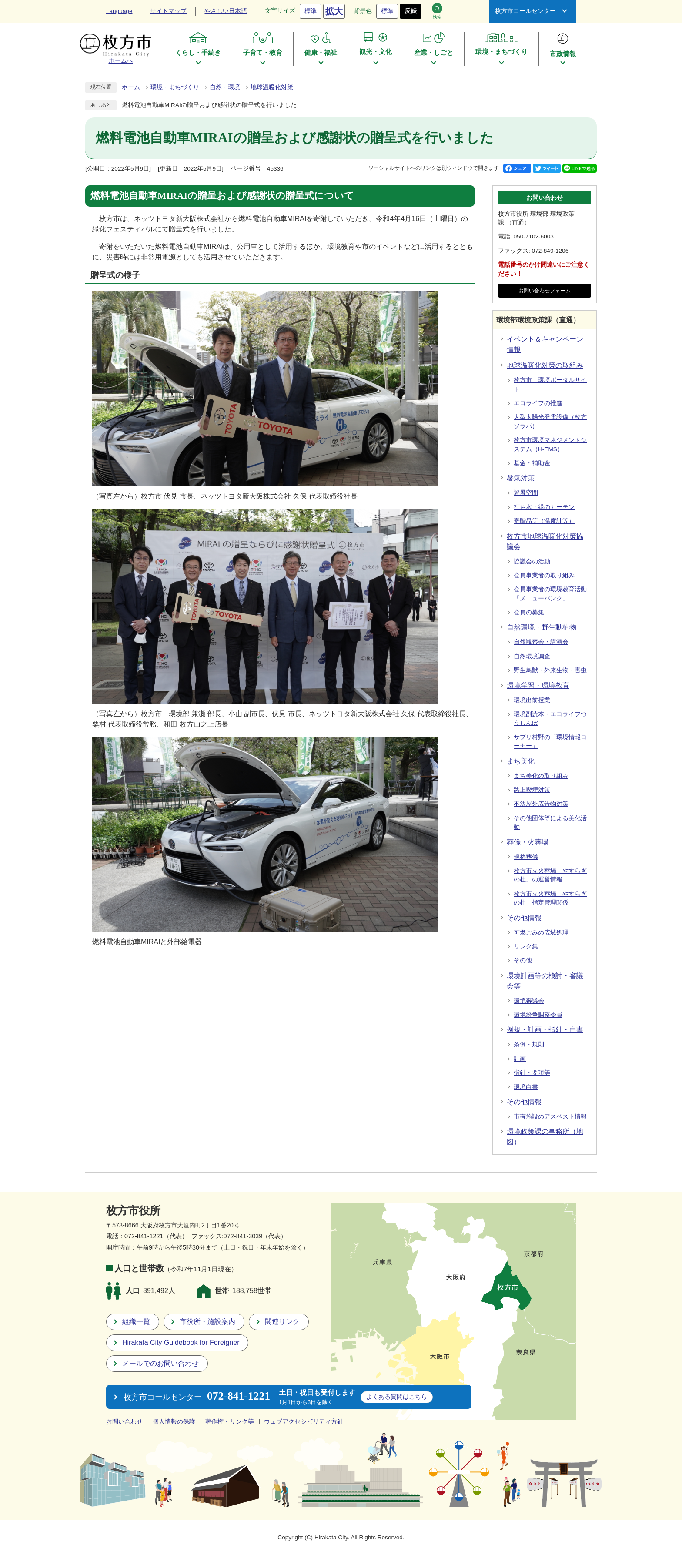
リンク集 (526, 946)
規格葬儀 (526, 857)
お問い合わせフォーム (544, 290)
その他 (523, 960)
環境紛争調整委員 (538, 1015)
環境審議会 (529, 1001)
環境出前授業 (532, 700)
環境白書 (526, 1087)
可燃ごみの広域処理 (541, 932)
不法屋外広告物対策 (541, 804)
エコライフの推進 (538, 403)
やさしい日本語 (225, 11)
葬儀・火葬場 (527, 842)
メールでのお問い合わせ (160, 1363)
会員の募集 (529, 612)
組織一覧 (136, 1321)
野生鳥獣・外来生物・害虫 (550, 670)
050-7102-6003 (534, 236)
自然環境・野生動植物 (541, 627)
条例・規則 (529, 1044)
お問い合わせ (124, 1421)
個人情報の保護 (174, 1421)
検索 (437, 11)
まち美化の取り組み (541, 776)
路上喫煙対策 (532, 790)
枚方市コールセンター (525, 11)
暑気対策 (521, 478)
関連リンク (282, 1321)
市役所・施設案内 (207, 1321)
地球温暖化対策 (272, 87)
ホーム (131, 87)
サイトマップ (168, 11)
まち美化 (521, 761)
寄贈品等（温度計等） (544, 521)
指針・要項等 (532, 1072)
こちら (396, 1396)
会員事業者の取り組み (544, 575)
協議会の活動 (532, 561)
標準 (310, 11)
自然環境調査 (532, 656)
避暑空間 (526, 492)
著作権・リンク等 (229, 1421)
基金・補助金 (532, 463)
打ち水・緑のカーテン (544, 507)
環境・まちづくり (174, 87)
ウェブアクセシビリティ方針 (303, 1421)
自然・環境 (225, 87)
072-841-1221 (144, 1236)
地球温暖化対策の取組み (545, 365)
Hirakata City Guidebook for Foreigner (180, 1342)
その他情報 (524, 918)
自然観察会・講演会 (541, 642)
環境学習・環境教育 (538, 685)
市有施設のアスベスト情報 (550, 1116)
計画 (520, 1059)
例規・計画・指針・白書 (545, 1029)
